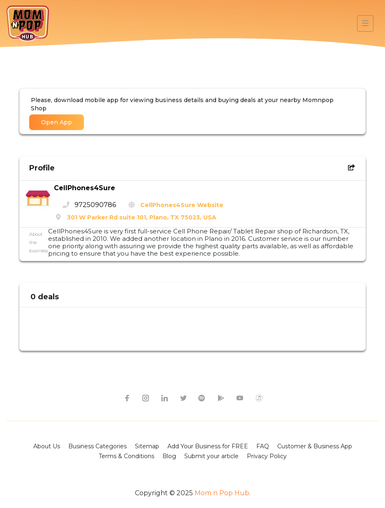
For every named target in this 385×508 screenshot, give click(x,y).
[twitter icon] (183, 398)
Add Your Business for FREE (207, 446)
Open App (56, 122)
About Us (46, 446)
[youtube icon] (240, 398)
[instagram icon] (145, 398)
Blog (169, 456)
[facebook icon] (126, 398)
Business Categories (97, 446)
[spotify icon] (202, 398)
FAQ (262, 446)
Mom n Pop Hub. (221, 493)
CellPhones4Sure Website (181, 205)
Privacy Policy (267, 456)
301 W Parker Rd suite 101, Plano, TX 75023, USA (141, 217)
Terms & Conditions (126, 456)
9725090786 (95, 205)
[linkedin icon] (164, 398)
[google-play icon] (221, 398)
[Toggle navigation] (365, 23)
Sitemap (147, 446)
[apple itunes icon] (259, 398)
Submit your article (211, 456)
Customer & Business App (314, 446)
